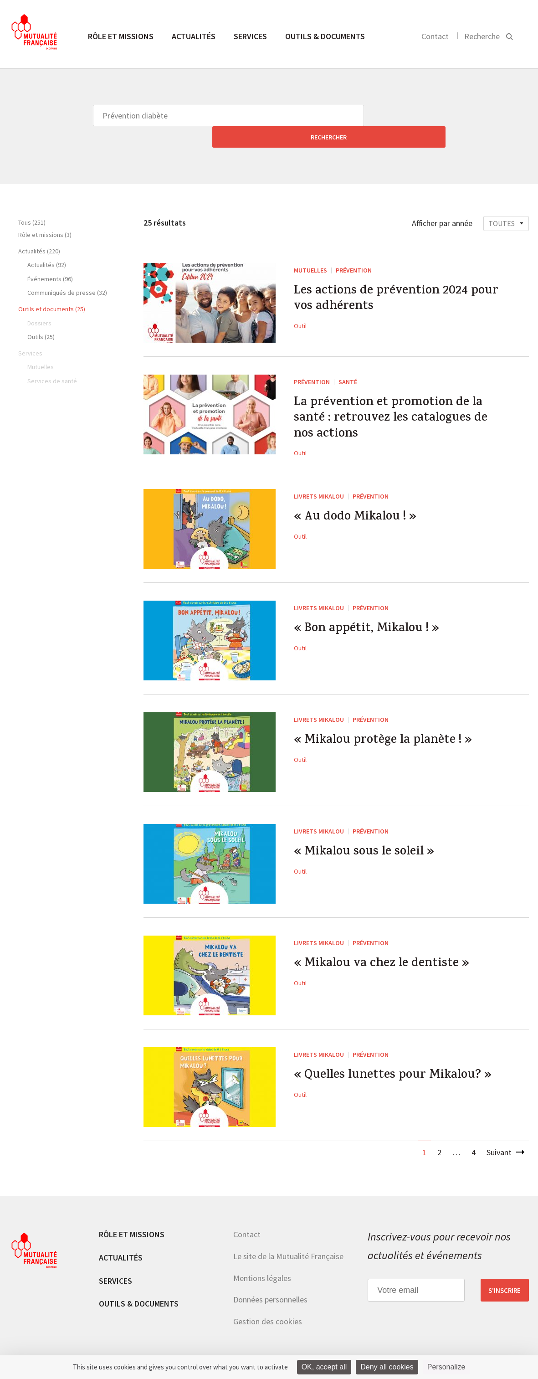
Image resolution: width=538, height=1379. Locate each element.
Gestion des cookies (267, 1307)
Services (250, 36)
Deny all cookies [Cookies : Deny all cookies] (387, 1367)
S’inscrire (504, 1276)
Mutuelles (310, 249)
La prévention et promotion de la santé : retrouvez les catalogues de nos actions (390, 401)
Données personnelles (270, 1286)
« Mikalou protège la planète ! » (392, 729)
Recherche (482, 36)
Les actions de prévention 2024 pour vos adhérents (390, 280)
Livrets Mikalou (319, 483)
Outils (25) (41, 315)
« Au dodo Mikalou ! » (362, 505)
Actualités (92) (46, 243)
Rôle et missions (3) (45, 213)
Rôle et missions (121, 36)
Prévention (354, 249)
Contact (435, 36)
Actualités (193, 36)
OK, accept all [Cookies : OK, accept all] (324, 1367)
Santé (347, 360)
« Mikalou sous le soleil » (372, 840)
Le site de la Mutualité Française (288, 1242)
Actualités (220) (39, 230)
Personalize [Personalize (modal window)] (446, 1367)
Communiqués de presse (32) (67, 271)
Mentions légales (262, 1264)
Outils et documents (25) (51, 287)
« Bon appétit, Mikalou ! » (374, 617)
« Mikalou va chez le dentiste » (391, 952)
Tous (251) (32, 201)
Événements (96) (50, 257)
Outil (300, 309)
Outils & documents (325, 36)
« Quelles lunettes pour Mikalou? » (366, 1073)
